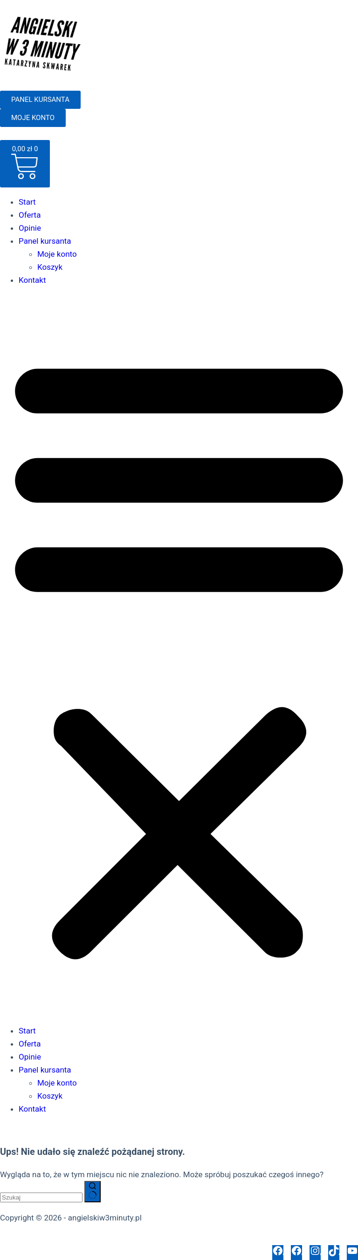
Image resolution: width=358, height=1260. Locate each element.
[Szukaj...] (41, 1197)
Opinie (30, 228)
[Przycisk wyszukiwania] (92, 1191)
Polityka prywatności (36, 1238)
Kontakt (32, 280)
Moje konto (57, 254)
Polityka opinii (224, 1238)
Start (27, 202)
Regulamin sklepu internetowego (136, 1238)
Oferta (30, 215)
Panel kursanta (45, 241)
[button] (179, 655)
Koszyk (49, 267)
